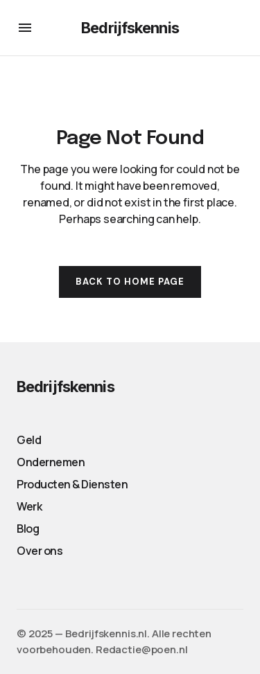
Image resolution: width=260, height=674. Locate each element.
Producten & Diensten (72, 484)
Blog (28, 528)
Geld (29, 439)
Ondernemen (51, 462)
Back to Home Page (130, 281)
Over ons (39, 550)
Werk (29, 506)
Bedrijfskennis (130, 28)
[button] (25, 27)
